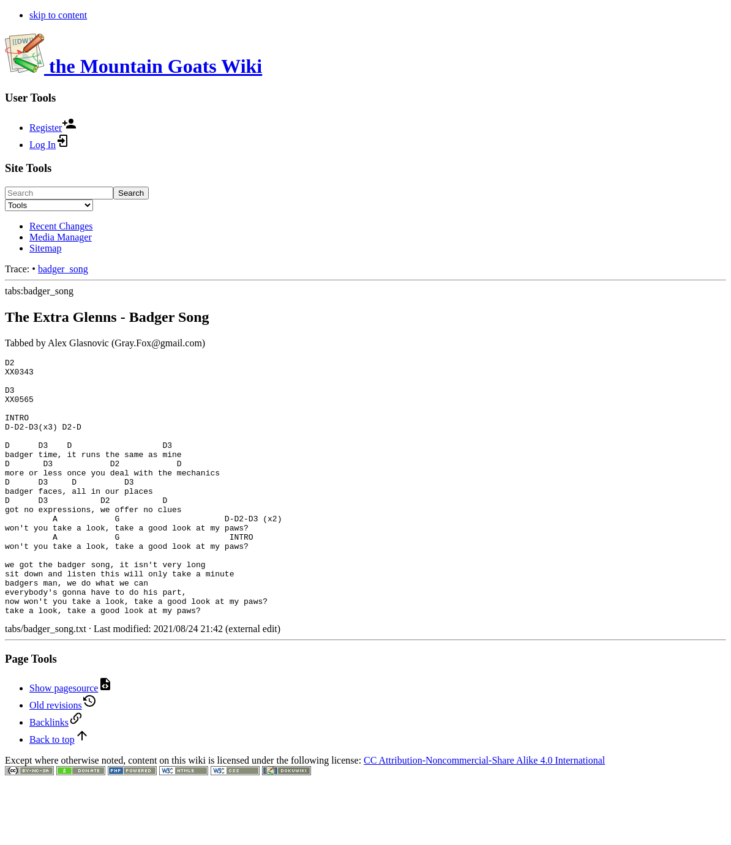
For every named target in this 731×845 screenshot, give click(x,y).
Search (131, 193)
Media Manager (60, 237)
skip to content (58, 15)
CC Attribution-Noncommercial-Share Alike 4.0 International (484, 811)
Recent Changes (61, 226)
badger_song (63, 269)
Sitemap (45, 248)
